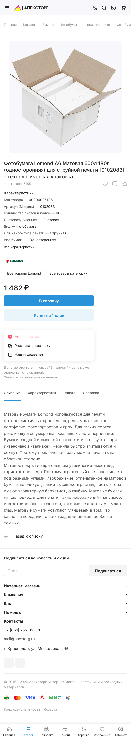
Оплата (69, 393)
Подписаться (108, 570)
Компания (13, 594)
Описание (12, 393)
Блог (8, 603)
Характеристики (42, 393)
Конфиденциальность (22, 709)
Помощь (12, 612)
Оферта (50, 709)
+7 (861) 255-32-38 (22, 630)
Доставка (91, 393)
